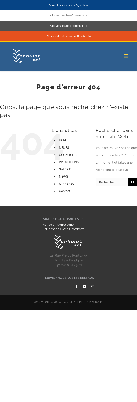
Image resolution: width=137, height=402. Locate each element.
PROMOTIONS (69, 162)
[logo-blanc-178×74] (27, 50)
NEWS (63, 176)
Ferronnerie (51, 229)
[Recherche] (132, 182)
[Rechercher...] (112, 182)
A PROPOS (66, 184)
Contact (64, 191)
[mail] (92, 286)
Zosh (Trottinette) (74, 229)
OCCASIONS (68, 155)
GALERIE (65, 169)
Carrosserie (65, 225)
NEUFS (64, 147)
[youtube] (84, 286)
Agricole (49, 225)
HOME (63, 140)
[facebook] (77, 286)
